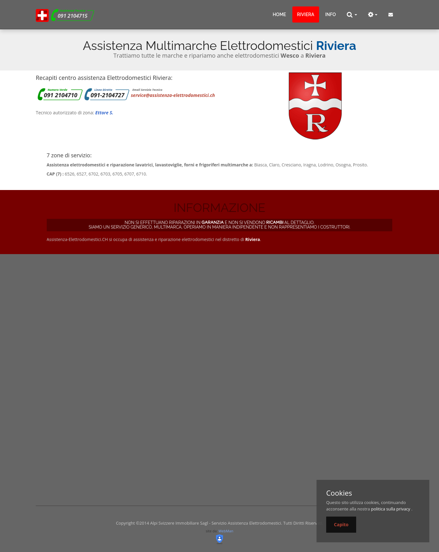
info (330, 14)
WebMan (226, 530)
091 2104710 (60, 95)
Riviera (306, 14)
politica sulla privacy (390, 509)
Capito (341, 524)
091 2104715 (72, 15)
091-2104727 (107, 95)
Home (279, 14)
